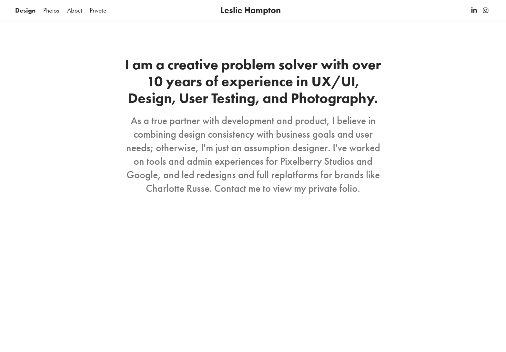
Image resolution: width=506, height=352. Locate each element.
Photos (51, 10)
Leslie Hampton (250, 10)
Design (25, 10)
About (74, 10)
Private (98, 10)
